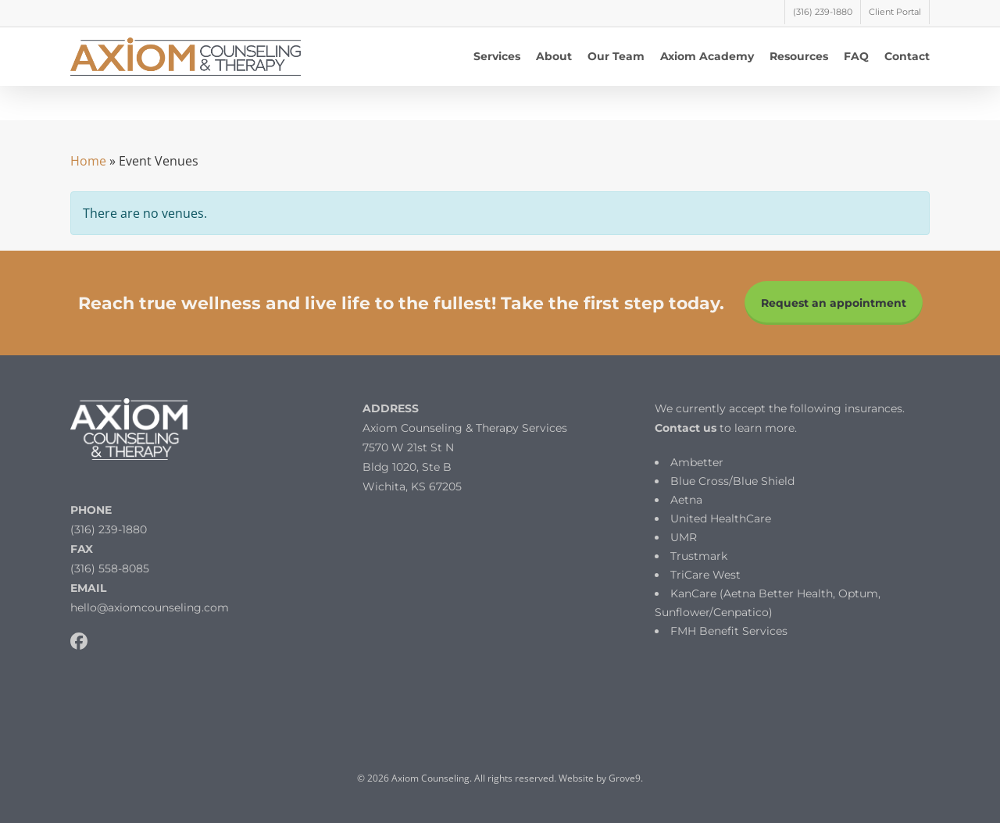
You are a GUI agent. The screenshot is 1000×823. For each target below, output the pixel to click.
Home (88, 160)
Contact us (685, 428)
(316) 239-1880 (108, 529)
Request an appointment (833, 303)
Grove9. (626, 778)
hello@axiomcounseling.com (149, 607)
